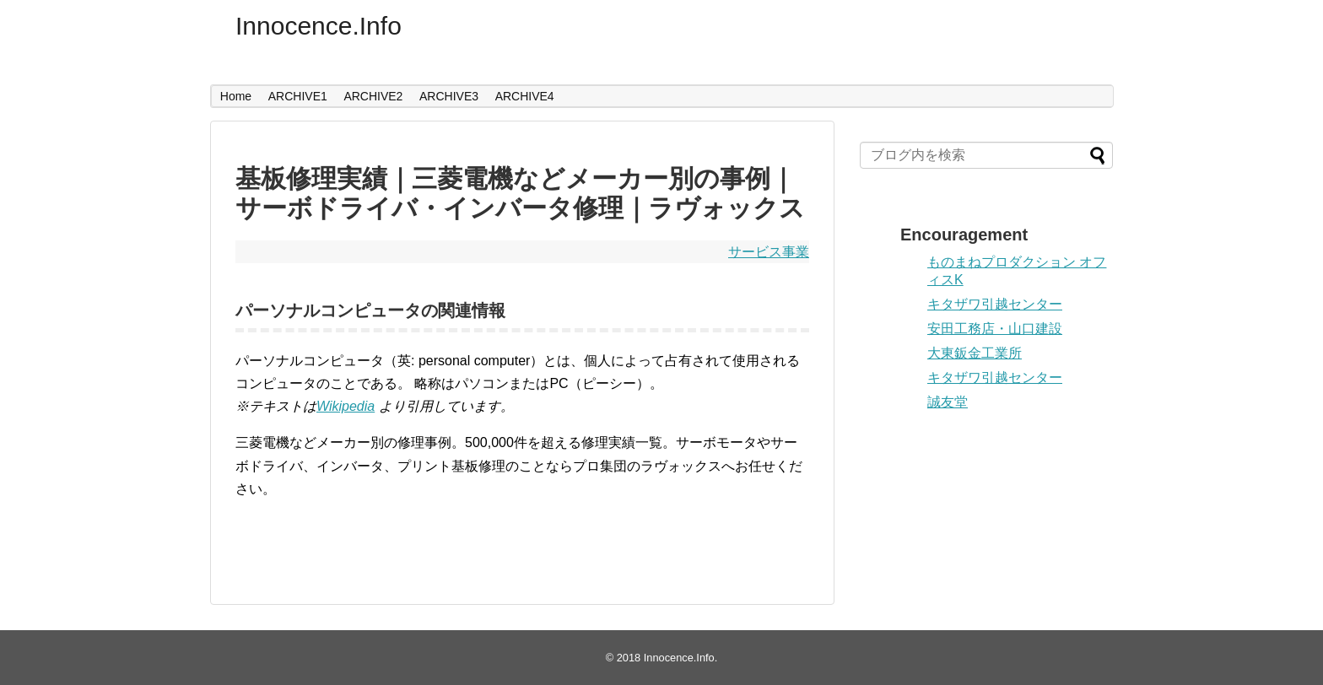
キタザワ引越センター (994, 304)
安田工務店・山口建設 (994, 328)
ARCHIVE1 (297, 96)
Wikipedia (345, 406)
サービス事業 (768, 252)
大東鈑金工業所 (974, 353)
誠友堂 (947, 402)
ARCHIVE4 (524, 96)
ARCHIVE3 (448, 96)
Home (235, 96)
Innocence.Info (318, 26)
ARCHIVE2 (372, 96)
